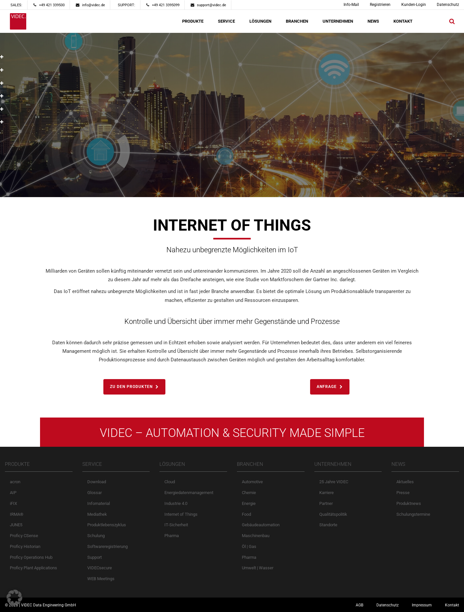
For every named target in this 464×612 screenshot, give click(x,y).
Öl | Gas (249, 546)
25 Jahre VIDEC (333, 481)
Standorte (328, 524)
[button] (14, 597)
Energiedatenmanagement (188, 492)
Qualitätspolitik (333, 514)
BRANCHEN (297, 21)
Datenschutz (448, 4)
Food (246, 514)
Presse (403, 492)
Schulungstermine (413, 514)
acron (15, 481)
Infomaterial (98, 503)
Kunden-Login (413, 4)
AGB (359, 605)
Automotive (252, 481)
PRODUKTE (192, 21)
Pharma (171, 535)
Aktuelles (405, 481)
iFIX (13, 503)
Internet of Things (181, 514)
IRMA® (16, 514)
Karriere (326, 492)
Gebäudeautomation (261, 524)
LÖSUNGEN (260, 21)
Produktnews (408, 503)
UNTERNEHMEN (338, 21)
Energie (249, 503)
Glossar (94, 492)
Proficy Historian (25, 546)
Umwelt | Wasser (257, 567)
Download (96, 481)
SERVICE (226, 21)
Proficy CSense (24, 535)
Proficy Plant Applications (33, 567)
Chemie (249, 492)
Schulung (96, 535)
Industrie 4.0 (175, 503)
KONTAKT (402, 21)
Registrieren (380, 4)
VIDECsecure (99, 567)
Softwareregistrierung (107, 546)
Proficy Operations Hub (31, 557)
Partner (326, 503)
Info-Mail (351, 4)
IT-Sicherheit (176, 524)
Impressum (422, 605)
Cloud (169, 481)
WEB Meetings (101, 578)
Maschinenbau (255, 535)
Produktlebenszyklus (106, 524)
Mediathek (97, 514)
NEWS (373, 21)
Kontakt (452, 605)
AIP (13, 492)
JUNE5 (16, 524)
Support (94, 557)
